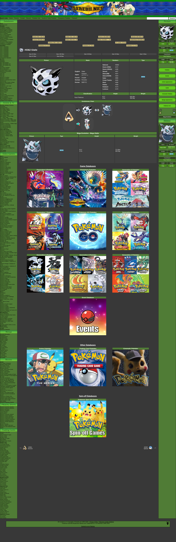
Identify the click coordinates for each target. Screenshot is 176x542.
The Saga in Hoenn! (5, 112)
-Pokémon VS (3, 513)
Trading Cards (8, 430)
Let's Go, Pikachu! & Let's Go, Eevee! (7, 196)
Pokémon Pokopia (4, 163)
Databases (9, 21)
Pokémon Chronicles (5, 124)
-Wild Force (3, 509)
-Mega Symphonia (4, 493)
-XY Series (2, 470)
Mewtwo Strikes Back (5, 364)
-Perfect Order (3, 443)
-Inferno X (2, 491)
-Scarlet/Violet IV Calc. (5, 70)
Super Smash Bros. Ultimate (7, 205)
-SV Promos (3, 480)
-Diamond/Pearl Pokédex (6, 31)
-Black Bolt (2, 448)
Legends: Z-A (3, 161)
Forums (16, 18)
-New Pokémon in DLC (5, 99)
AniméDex (2, 106)
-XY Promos (3, 483)
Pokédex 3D (3, 240)
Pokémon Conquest (5, 236)
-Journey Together (4, 452)
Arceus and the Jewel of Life (7, 380)
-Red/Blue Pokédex (5, 27)
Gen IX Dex (32, 54)
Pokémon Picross (4, 221)
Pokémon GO (3, 166)
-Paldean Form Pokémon (6, 100)
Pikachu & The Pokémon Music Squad (7, 427)
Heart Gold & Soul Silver (6, 251)
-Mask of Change (4, 506)
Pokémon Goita (4, 327)
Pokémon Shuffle (4, 217)
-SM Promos (3, 482)
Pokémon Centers (4, 78)
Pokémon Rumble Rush (6, 200)
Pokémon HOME (4, 179)
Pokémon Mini (3, 297)
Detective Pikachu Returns (6, 172)
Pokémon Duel (3, 224)
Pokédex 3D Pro (4, 241)
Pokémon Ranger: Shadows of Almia (7, 264)
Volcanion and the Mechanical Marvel (7, 394)
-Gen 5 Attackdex (4, 51)
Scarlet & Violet (4, 160)
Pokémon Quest (4, 203)
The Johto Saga (4, 111)
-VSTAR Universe (4, 511)
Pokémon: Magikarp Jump (6, 199)
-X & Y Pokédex (4, 33)
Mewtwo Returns (4, 368)
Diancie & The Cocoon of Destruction (6, 391)
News (1, 23)
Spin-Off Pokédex (4, 62)
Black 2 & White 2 (4, 230)
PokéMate (2, 290)
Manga (9, 332)
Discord (28, 18)
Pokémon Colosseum (5, 275)
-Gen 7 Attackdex (4, 54)
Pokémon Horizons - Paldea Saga (8, 123)
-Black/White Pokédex (5, 32)
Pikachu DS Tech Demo (6, 286)
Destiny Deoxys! (4, 373)
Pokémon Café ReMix (5, 167)
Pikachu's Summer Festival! (7, 414)
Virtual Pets (3, 322)
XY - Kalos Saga (4, 117)
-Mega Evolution (4, 447)
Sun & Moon (3, 192)
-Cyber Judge (3, 510)
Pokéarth (74, 18)
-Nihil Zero (2, 488)
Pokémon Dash (4, 278)
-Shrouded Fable (4, 456)
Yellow (1, 302)
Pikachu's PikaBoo (4, 410)
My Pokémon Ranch (5, 268)
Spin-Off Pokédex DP (5, 64)
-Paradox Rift (3, 461)
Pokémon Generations (5, 130)
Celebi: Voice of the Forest (6, 369)
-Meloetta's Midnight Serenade (7, 386)
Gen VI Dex (115, 54)
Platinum (2, 250)
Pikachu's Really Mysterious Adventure (7, 422)
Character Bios (3, 107)
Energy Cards (3, 437)
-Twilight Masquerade (5, 458)
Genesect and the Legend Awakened (6, 388)
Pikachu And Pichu (4, 409)
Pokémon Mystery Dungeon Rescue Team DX (7, 183)
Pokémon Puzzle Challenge (7, 296)
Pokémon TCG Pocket (5, 173)
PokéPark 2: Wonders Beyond (7, 238)
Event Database (4, 97)
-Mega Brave (3, 492)
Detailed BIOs (3, 338)
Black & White (3, 229)
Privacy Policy (94, 522)
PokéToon (2, 137)
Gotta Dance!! (3, 413)
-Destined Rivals (4, 450)
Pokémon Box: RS (4, 280)
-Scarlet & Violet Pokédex (6, 42)
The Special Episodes (5, 126)
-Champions (3, 72)
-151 (1, 463)
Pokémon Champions (5, 162)
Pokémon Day (3, 87)
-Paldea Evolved (4, 465)
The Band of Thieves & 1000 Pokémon (7, 215)
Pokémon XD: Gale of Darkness (8, 277)
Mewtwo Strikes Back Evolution (7, 398)
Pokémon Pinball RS (5, 282)
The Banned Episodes (5, 127)
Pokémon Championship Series (8, 79)
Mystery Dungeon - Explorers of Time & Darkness (8, 267)
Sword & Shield (4, 175)
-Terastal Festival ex (5, 500)
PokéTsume (3, 151)
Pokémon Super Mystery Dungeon (8, 219)
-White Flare (3, 449)
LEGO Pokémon (4, 89)
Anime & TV (8, 103)
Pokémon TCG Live (5, 190)
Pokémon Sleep (4, 171)
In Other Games (4, 316)
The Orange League (5, 110)
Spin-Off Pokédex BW (5, 65)
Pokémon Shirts (4, 90)
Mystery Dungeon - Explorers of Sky (8, 262)
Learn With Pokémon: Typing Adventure (7, 243)
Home (11, 18)
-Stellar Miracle (3, 504)
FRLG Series (3, 346)
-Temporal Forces (4, 459)
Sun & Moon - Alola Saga (6, 118)
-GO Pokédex (3, 40)
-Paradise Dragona (4, 503)
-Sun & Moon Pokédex (5, 34)
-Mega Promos (3, 478)
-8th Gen (2, 75)
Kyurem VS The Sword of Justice (8, 385)
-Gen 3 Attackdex (4, 49)
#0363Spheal (146, 447)
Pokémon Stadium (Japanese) (7, 307)
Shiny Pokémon (4, 128)
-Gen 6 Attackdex (4, 53)
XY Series (2, 355)
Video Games (8, 154)
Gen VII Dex (88, 54)
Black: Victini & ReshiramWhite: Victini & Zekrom (8, 383)
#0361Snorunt (30, 447)
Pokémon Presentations (6, 88)
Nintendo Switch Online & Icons (8, 324)
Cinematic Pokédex (5, 67)
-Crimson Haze (3, 508)
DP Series (2, 348)
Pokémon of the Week (5, 71)
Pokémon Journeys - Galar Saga (8, 119)
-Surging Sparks (4, 454)
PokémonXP (3, 81)
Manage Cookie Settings (106, 522)
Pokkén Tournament (5, 223)
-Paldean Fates (4, 460)
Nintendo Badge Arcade (6, 227)
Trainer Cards (3, 436)
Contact (22, 18)
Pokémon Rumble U (5, 234)
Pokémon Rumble (4, 254)
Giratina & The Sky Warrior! (7, 379)
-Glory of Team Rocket (5, 497)
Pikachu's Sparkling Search (6, 420)
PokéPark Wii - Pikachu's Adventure (6, 258)
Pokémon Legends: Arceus (6, 178)
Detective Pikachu (4, 202)
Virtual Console (4, 317)
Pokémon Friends (4, 164)
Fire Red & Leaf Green (5, 273)
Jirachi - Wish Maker (5, 371)
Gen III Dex (60, 56)
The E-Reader (3, 289)
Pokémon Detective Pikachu (7, 402)
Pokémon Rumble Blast (6, 239)
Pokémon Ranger (4, 283)
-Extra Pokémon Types (5, 434)
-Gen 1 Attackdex (4, 46)
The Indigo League (4, 108)
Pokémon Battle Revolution (6, 260)
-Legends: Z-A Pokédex (6, 43)
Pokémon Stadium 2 (5, 295)
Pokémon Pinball (4, 306)
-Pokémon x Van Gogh (5, 86)
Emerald (2, 274)
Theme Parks (3, 92)
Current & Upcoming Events (7, 95)
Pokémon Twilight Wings (6, 132)
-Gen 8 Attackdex (4, 55)
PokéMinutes (3, 139)
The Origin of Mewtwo (5, 363)
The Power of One (4, 365)
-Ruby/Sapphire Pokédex (6, 29)
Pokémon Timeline (4, 77)
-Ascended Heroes (4, 444)
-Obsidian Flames (4, 464)
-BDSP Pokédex (4, 38)
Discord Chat (3, 94)
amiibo (1, 323)
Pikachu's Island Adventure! (7, 416)
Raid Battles (3, 439)
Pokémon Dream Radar (6, 232)
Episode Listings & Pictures (6, 105)
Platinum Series (4, 350)
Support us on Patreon (88, 526)
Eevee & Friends (4, 424)
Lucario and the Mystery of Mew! (8, 374)
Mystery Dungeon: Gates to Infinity (8, 235)
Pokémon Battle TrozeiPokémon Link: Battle (8, 212)
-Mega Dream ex (4, 489)
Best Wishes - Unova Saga (6, 116)
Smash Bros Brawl (4, 269)
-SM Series (3, 469)
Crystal (2, 294)
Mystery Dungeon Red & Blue (7, 284)
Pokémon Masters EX (5, 168)
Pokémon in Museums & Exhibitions (6, 84)
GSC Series (3, 344)
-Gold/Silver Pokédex (5, 28)
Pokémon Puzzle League (6, 304)
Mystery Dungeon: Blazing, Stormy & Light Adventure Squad (8, 256)
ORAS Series (3, 356)
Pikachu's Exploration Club (6, 418)
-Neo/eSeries (3, 475)
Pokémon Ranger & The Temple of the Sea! (8, 376)
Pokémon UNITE (4, 169)
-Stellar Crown (3, 455)
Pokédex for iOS (4, 246)
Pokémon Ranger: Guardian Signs (8, 252)
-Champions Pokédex (5, 44)
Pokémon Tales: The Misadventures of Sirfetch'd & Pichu (7, 148)
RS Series (2, 345)
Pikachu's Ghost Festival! (6, 415)
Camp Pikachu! (4, 411)
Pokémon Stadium (4, 308)
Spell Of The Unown (5, 367)
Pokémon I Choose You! (6, 396)
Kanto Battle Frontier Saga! (6, 113)
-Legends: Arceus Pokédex (6, 39)
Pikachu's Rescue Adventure (7, 408)
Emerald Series (4, 347)
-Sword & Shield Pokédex (6, 37)
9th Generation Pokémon (6, 98)
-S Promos (2, 516)
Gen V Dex (143, 54)
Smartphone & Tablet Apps (6, 321)
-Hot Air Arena (3, 498)
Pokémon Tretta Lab (5, 233)
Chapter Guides (4, 339)
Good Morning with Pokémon (7, 141)
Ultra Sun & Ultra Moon (5, 194)
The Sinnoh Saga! (4, 115)
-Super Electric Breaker (5, 502)
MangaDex (3, 335)
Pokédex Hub (36, 18)
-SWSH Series (3, 467)
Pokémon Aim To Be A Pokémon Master (8, 121)
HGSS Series (3, 351)
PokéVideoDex (3, 140)
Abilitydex (2, 61)
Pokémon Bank (4, 210)
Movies (8, 360)
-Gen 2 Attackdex (4, 48)
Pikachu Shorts (9, 405)
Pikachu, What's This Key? (6, 425)
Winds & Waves (4, 157)
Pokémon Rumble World (6, 218)
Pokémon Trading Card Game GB (8, 310)
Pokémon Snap (4, 305)
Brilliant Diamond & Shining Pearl (8, 177)
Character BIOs (4, 336)
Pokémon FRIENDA (5, 329)
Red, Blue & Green (4, 301)
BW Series (2, 352)
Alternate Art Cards (4, 438)
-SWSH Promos (4, 481)
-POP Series (3, 484)
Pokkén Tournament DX (6, 201)
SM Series (2, 357)
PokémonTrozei (4, 285)
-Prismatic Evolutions (5, 453)
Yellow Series (3, 342)
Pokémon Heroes (4, 370)
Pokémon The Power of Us (6, 397)
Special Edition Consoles (6, 318)
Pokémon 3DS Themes (5, 319)
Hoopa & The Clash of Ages (7, 392)
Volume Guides (4, 340)
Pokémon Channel (4, 279)
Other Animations (4, 143)
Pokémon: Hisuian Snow (6, 134)
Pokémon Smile (4, 185)
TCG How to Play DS (5, 245)
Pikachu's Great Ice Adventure (7, 419)
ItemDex (2, 59)
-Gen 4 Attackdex (4, 50)
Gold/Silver (3, 293)
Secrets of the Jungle (5, 400)
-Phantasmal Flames (5, 445)
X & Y (1, 207)
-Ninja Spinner (3, 487)
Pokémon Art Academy (5, 213)
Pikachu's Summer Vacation (7, 407)
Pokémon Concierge (5, 145)
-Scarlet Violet (3, 466)
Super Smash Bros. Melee (6, 299)
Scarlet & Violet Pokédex (49, 18)
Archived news (3, 25)
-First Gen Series (4, 476)
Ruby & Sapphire (4, 272)
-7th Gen (2, 76)
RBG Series (3, 341)
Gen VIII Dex (60, 54)
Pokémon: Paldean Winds (6, 135)
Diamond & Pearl (4, 249)
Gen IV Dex (32, 56)
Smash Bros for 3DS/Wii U (6, 225)
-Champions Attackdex (5, 57)
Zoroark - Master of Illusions (7, 381)
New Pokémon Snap (5, 188)
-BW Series (3, 471)
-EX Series (2, 473)
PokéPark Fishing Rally (5, 288)
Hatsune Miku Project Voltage (7, 82)
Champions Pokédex (64, 18)
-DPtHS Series (3, 472)
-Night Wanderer (4, 505)
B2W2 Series (3, 353)
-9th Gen (2, 73)
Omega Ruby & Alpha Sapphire (7, 208)
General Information (5, 334)
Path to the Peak (4, 138)
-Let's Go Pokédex (4, 35)
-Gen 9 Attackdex (4, 56)
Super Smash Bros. (5, 311)
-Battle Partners (4, 499)
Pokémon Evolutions (5, 133)
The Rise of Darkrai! (5, 378)
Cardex (2, 66)
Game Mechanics (4, 68)
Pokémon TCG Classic (5, 441)
